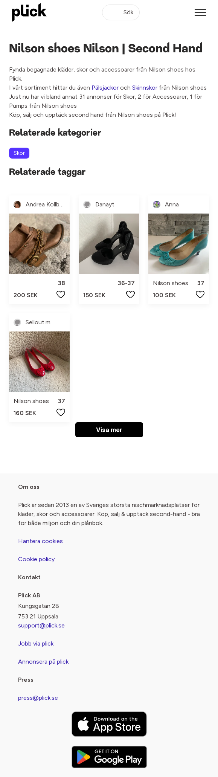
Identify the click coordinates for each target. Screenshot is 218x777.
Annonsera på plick (43, 661)
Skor (19, 153)
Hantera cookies (40, 541)
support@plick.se (41, 625)
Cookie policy (36, 559)
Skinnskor (144, 87)
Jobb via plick (35, 643)
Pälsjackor (105, 87)
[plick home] (29, 12)
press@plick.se (38, 697)
